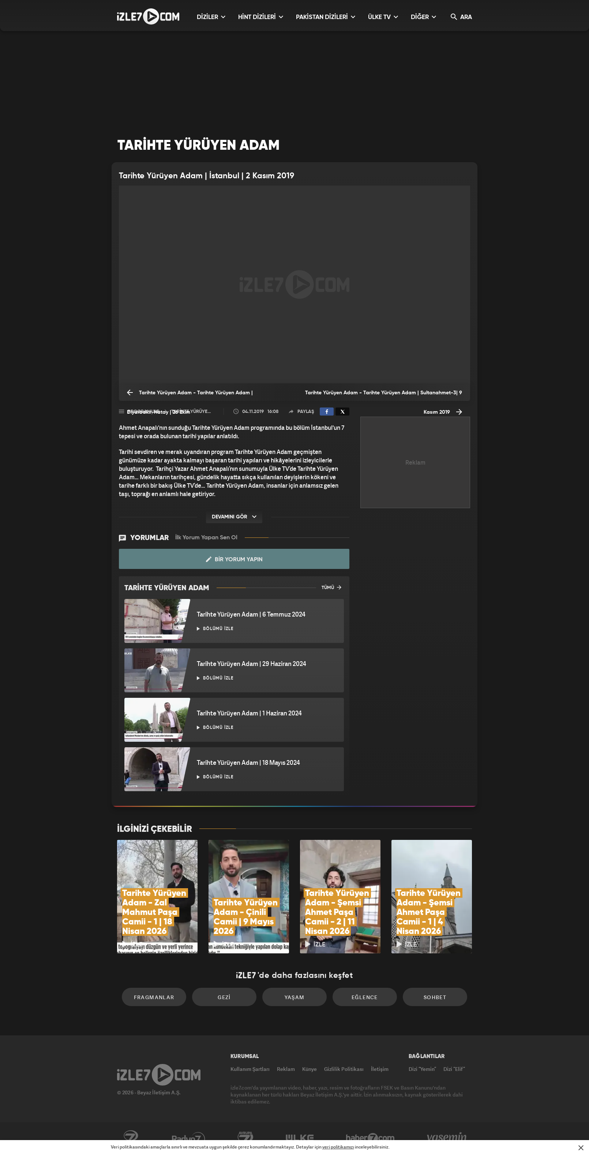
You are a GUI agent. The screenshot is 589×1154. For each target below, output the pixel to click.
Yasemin (447, 1138)
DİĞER (423, 17)
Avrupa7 (245, 1138)
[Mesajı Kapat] (581, 1147)
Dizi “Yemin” (422, 1068)
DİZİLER (211, 17)
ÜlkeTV (300, 1138)
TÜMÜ (331, 587)
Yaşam (295, 997)
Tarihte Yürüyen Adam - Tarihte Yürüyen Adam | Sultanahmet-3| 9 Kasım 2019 (383, 395)
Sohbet (435, 997)
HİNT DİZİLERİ (260, 17)
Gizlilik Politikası (344, 1068)
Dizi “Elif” (454, 1068)
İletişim (380, 1068)
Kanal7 (130, 1138)
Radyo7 (188, 1138)
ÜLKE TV (383, 17)
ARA (461, 17)
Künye (309, 1068)
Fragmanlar (154, 997)
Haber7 (370, 1138)
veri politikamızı (338, 1147)
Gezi (224, 997)
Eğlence (365, 997)
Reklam (286, 1068)
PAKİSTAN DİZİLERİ (325, 17)
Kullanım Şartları (250, 1068)
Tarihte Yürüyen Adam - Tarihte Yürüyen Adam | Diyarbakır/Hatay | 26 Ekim (190, 394)
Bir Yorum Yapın (234, 559)
